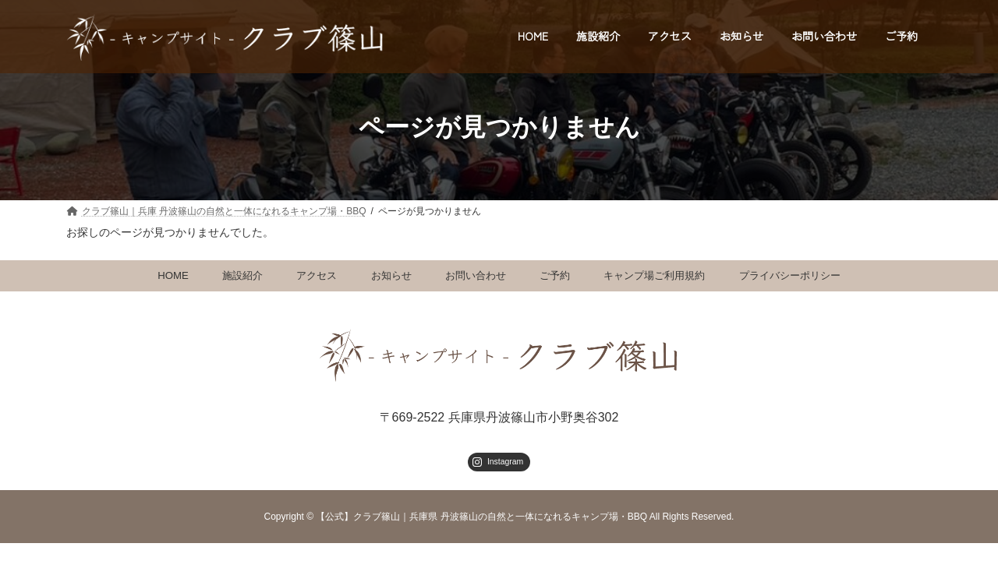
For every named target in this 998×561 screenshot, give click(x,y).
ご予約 (555, 276)
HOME (173, 276)
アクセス (316, 276)
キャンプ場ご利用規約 (654, 276)
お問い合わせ (475, 276)
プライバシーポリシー (790, 276)
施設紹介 (242, 276)
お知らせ (391, 276)
